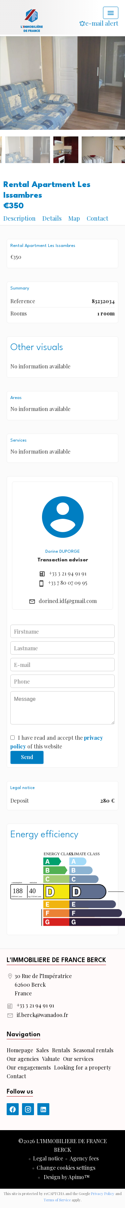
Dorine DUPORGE (62, 551)
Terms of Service (57, 1199)
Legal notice (48, 1158)
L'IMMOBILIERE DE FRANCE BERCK (56, 960)
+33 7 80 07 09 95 (67, 582)
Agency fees (84, 1158)
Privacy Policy (102, 1193)
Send (27, 756)
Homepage (32, 20)
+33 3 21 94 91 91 (67, 573)
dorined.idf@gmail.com (68, 600)
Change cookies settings (66, 1167)
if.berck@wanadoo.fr (42, 1014)
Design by (66, 1176)
